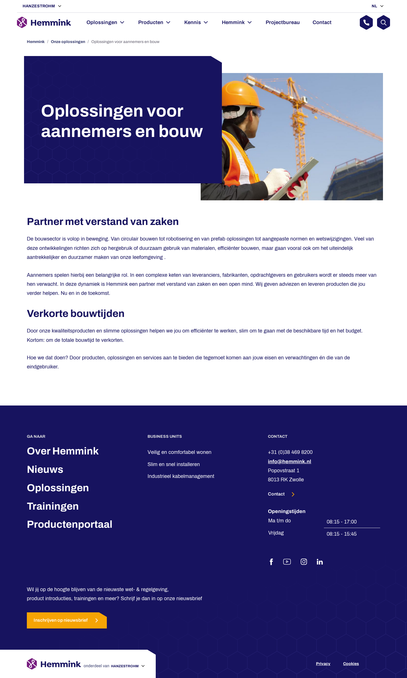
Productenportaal (69, 524)
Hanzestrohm (39, 6)
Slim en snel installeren (174, 464)
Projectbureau (283, 22)
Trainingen (53, 506)
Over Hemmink (63, 451)
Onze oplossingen (68, 42)
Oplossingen (101, 22)
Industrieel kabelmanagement (181, 476)
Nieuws (45, 469)
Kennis (192, 22)
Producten (150, 22)
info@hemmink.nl (289, 461)
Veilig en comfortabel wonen (179, 452)
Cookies (351, 664)
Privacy (323, 664)
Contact (322, 22)
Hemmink (233, 22)
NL (375, 6)
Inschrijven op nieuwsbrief (67, 620)
